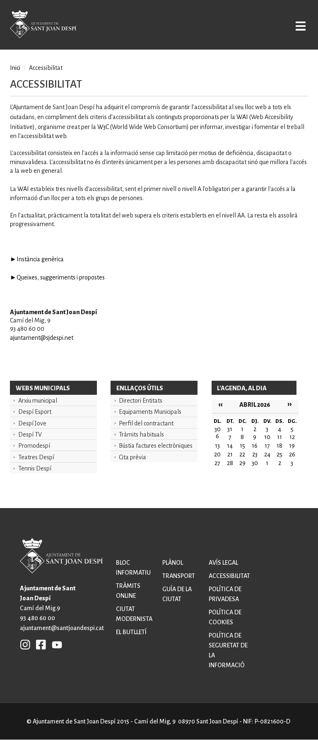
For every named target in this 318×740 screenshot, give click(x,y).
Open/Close (298, 25)
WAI (242, 117)
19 (292, 445)
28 (230, 463)
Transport (178, 576)
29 (242, 463)
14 (230, 445)
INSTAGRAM (25, 644)
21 (230, 454)
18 (279, 445)
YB (54, 644)
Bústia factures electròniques (156, 445)
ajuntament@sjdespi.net (41, 337)
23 (255, 454)
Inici (15, 67)
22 (242, 454)
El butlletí (131, 632)
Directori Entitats (140, 400)
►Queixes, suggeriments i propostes (57, 277)
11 (279, 437)
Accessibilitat (229, 576)
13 (217, 445)
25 (279, 454)
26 (292, 454)
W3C (103, 127)
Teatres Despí (36, 457)
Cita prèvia (132, 457)
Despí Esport (34, 411)
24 (267, 454)
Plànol (172, 562)
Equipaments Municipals (150, 411)
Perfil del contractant (146, 423)
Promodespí (34, 445)
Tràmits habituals (141, 434)
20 (217, 454)
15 (242, 445)
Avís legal (223, 562)
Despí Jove (32, 423)
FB (39, 644)
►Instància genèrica (37, 259)
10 (267, 437)
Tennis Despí (34, 468)
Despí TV (30, 434)
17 (267, 445)
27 (217, 463)
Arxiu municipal (37, 400)
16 (255, 445)
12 (292, 437)
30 (255, 463)
